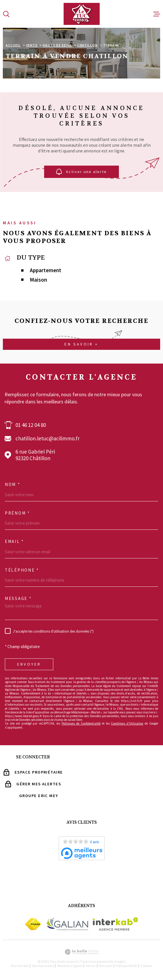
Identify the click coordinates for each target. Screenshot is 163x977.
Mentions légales (70, 966)
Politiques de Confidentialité (81, 723)
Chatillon (87, 45)
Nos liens (106, 966)
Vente (32, 45)
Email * (14, 541)
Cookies (146, 966)
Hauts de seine (57, 45)
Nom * (12, 484)
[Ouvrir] (6, 14)
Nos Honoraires (43, 966)
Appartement (45, 270)
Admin (91, 966)
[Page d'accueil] (82, 14)
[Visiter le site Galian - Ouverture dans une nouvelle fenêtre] (67, 924)
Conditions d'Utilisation (127, 723)
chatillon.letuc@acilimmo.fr (47, 438)
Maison (38, 279)
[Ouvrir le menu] (156, 14)
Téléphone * (22, 570)
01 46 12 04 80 (30, 425)
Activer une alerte (81, 172)
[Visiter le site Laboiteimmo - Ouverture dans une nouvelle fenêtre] (81, 952)
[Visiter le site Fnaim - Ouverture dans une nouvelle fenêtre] (33, 924)
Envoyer (29, 664)
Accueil (13, 45)
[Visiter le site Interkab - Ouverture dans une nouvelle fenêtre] (115, 924)
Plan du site (20, 966)
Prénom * (17, 513)
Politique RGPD (126, 966)
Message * (18, 598)
